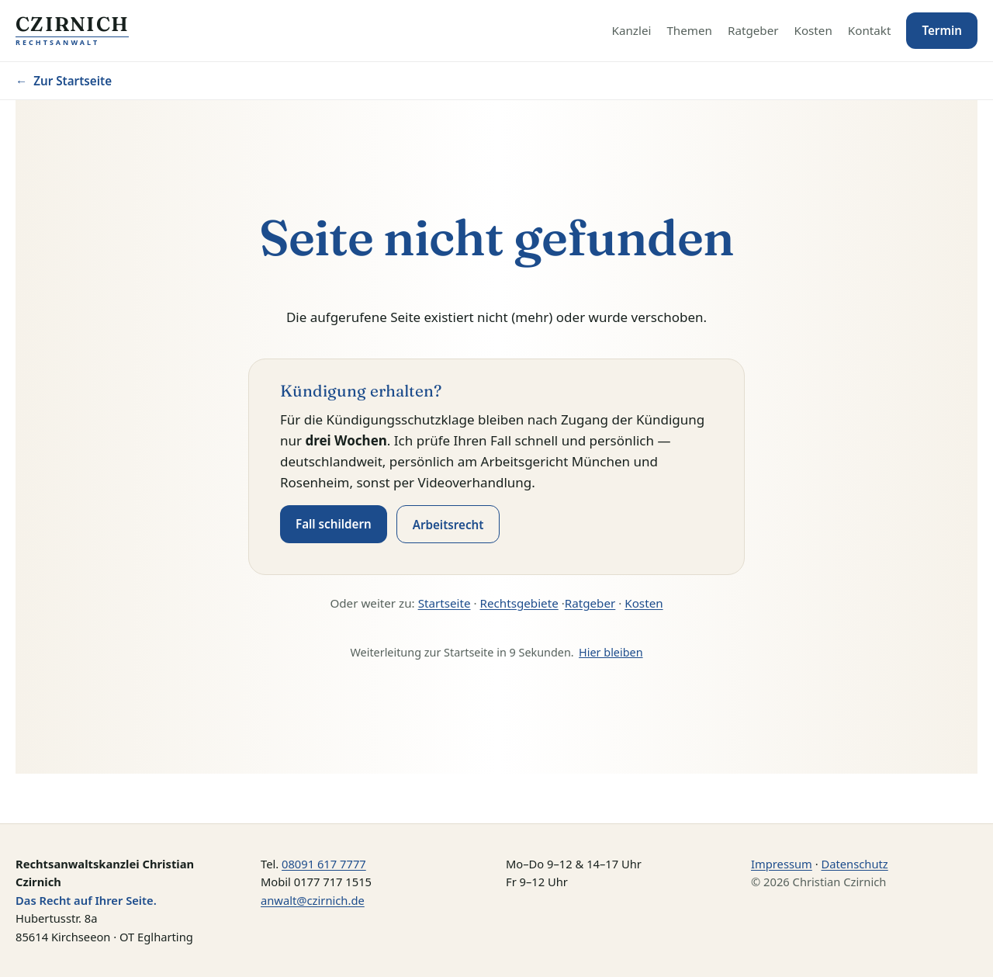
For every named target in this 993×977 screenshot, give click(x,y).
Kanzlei (632, 30)
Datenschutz (854, 863)
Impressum (781, 863)
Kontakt (869, 30)
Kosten (813, 30)
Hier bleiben (610, 652)
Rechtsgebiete (519, 603)
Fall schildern (334, 524)
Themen (689, 30)
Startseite (444, 603)
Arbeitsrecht (448, 524)
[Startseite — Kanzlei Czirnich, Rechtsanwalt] (72, 31)
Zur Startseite (64, 80)
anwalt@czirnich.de (313, 900)
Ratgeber (753, 30)
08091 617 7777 (324, 863)
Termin (942, 30)
